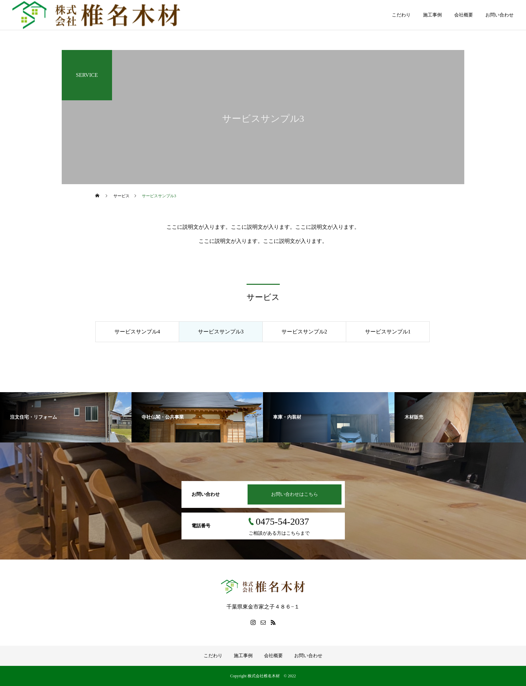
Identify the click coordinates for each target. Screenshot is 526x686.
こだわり (401, 14)
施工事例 (432, 14)
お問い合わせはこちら (294, 494)
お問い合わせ (499, 14)
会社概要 (463, 14)
